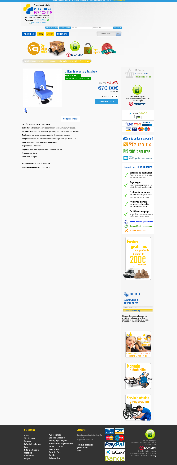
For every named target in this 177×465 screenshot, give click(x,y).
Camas (26, 432)
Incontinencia (29, 452)
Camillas (52, 452)
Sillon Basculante (81, 59)
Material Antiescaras (31, 447)
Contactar (153, 448)
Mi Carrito (139, 67)
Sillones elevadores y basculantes (56, 59)
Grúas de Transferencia (32, 441)
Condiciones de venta (146, 453)
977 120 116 (30, 13)
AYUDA (50, 31)
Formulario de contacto (85, 442)
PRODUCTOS (29, 31)
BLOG (40, 31)
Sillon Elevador (130, 305)
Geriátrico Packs (55, 449)
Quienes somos (82, 444)
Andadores (28, 450)
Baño (26, 444)
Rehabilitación (54, 446)
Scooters (27, 438)
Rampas (27, 455)
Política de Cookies (150, 451)
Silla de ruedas (29, 435)
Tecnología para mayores (58, 437)
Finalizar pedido (143, 74)
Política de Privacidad (137, 451)
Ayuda (79, 447)
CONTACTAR (62, 31)
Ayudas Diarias (30, 59)
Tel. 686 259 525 (41, 17)
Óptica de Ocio (54, 455)
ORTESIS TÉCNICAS (56, 443)
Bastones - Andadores (57, 435)
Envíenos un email (37, 20)
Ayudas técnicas (55, 432)
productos (139, 71)
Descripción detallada (70, 116)
